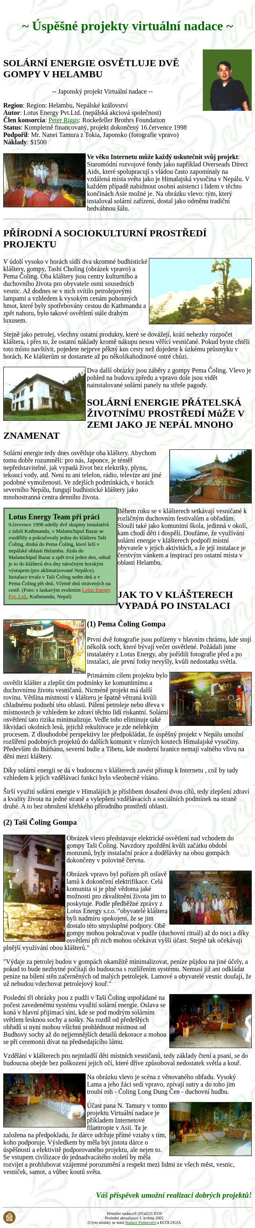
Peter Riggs (64, 120)
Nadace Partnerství (140, 1222)
